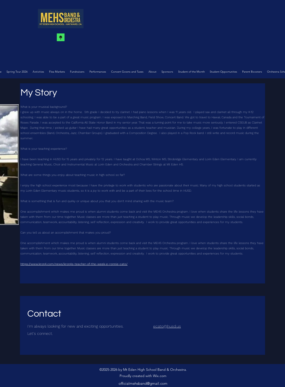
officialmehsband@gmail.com (143, 383)
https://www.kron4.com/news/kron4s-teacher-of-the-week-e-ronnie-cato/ (74, 264)
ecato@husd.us (167, 326)
